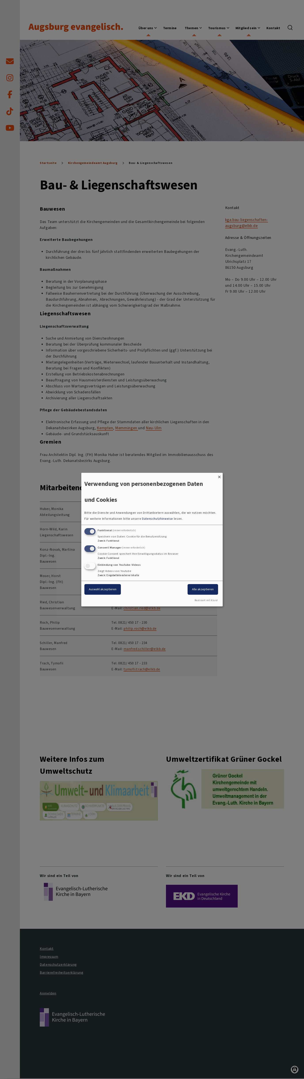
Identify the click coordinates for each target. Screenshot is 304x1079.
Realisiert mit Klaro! (206, 600)
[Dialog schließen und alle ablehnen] (219, 475)
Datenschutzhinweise (157, 519)
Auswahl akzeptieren (102, 589)
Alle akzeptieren (203, 589)
